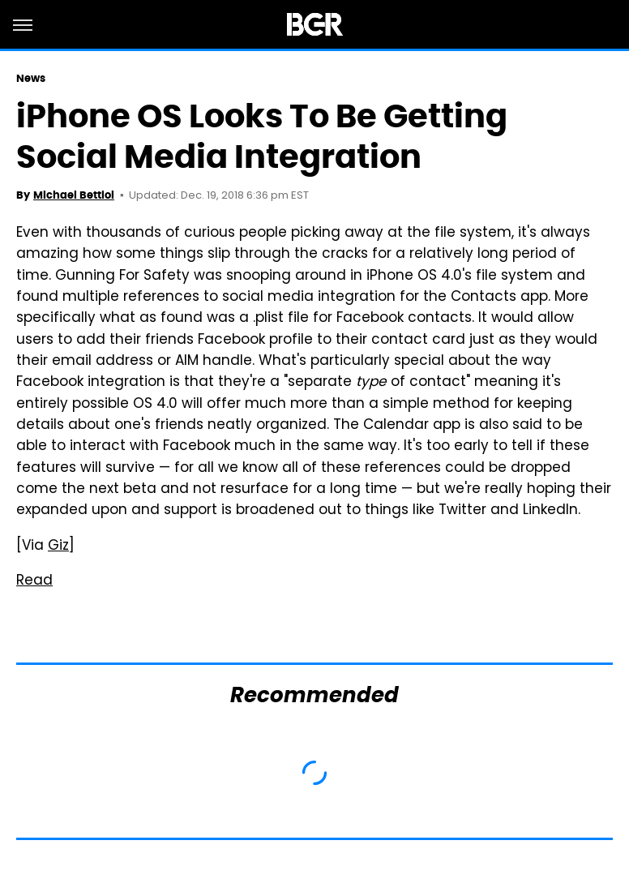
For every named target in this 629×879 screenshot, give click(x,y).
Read (34, 581)
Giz (58, 546)
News (30, 78)
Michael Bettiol (73, 195)
